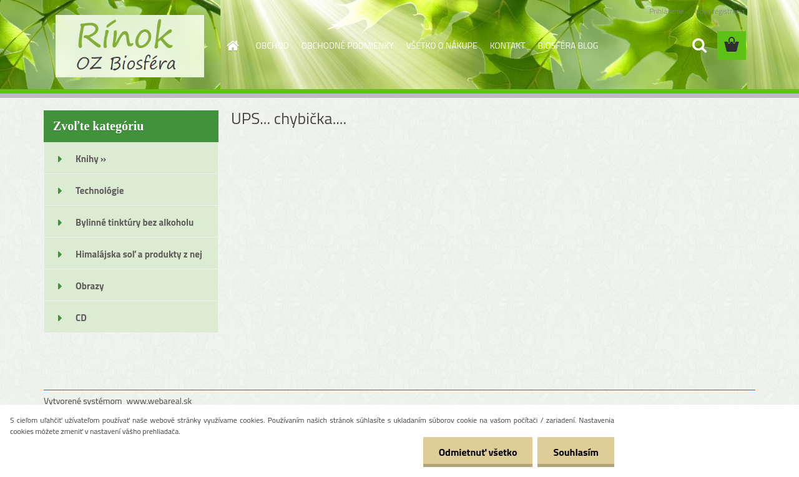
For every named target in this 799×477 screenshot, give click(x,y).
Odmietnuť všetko (478, 452)
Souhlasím (576, 452)
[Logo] (129, 46)
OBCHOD (272, 45)
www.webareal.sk (159, 400)
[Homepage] (232, 45)
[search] (699, 45)
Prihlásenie (666, 11)
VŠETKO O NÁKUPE (442, 45)
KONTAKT (508, 45)
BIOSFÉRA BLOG (567, 45)
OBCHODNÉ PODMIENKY (347, 45)
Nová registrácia (719, 11)
